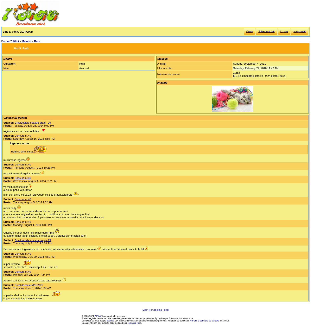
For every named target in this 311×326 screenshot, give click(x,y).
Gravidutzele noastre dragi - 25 (32, 240)
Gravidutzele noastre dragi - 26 (32, 122)
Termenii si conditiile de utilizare (204, 321)
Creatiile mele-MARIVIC (28, 285)
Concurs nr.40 (22, 135)
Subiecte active (266, 31)
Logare (284, 31)
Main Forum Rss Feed (155, 309)
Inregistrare (299, 31)
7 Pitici (98, 316)
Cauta (249, 31)
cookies (110, 321)
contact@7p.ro (134, 323)
